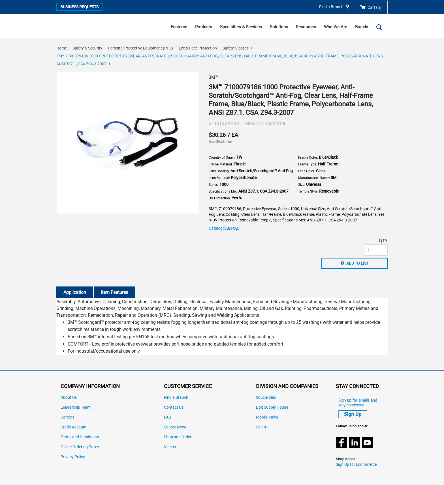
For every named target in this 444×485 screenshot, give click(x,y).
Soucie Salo (266, 397)
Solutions (279, 26)
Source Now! (175, 427)
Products (203, 26)
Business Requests (79, 7)
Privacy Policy (73, 457)
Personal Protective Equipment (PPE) (140, 48)
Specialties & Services (241, 26)
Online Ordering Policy (80, 447)
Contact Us (173, 407)
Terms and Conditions (80, 437)
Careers (67, 417)
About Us (69, 397)
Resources (306, 26)
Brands (361, 26)
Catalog (224, 228)
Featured (179, 26)
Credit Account (74, 427)
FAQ (167, 417)
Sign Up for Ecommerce (356, 464)
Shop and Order (177, 437)
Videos (170, 447)
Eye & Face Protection (198, 48)
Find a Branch (331, 7)
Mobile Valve (267, 417)
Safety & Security (87, 48)
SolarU (262, 427)
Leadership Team (76, 407)
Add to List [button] (357, 263)
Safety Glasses (236, 48)
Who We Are (335, 26)
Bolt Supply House (272, 407)
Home (61, 48)
